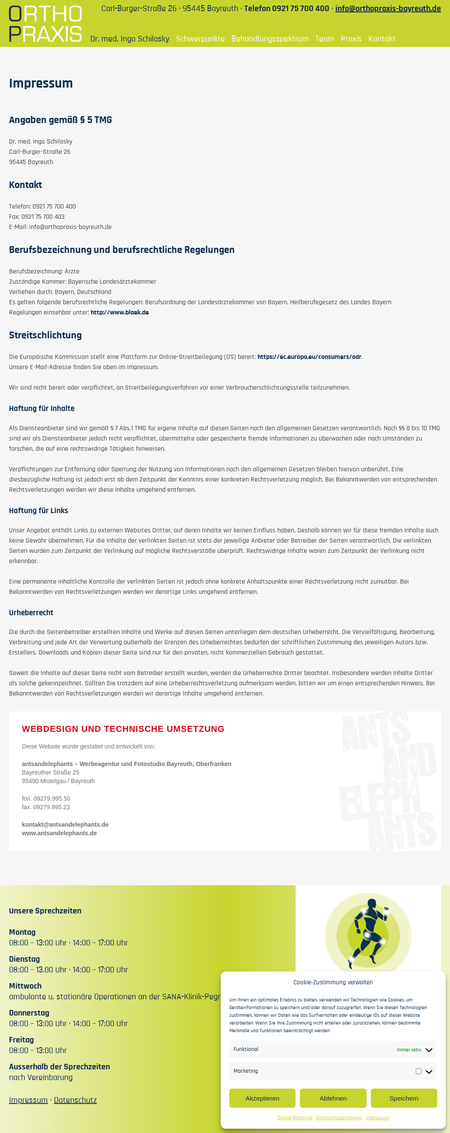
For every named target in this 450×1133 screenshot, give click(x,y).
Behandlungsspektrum (270, 39)
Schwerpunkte (200, 39)
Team (325, 39)
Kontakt (382, 39)
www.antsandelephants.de (59, 833)
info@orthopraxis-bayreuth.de (388, 8)
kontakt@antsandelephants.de (65, 824)
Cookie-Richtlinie (295, 1117)
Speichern (404, 1098)
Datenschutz (75, 1100)
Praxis (351, 39)
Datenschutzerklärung (339, 1117)
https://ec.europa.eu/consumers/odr (309, 356)
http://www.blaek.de (120, 312)
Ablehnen (333, 1098)
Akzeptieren (262, 1098)
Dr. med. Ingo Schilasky (129, 39)
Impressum (377, 1117)
